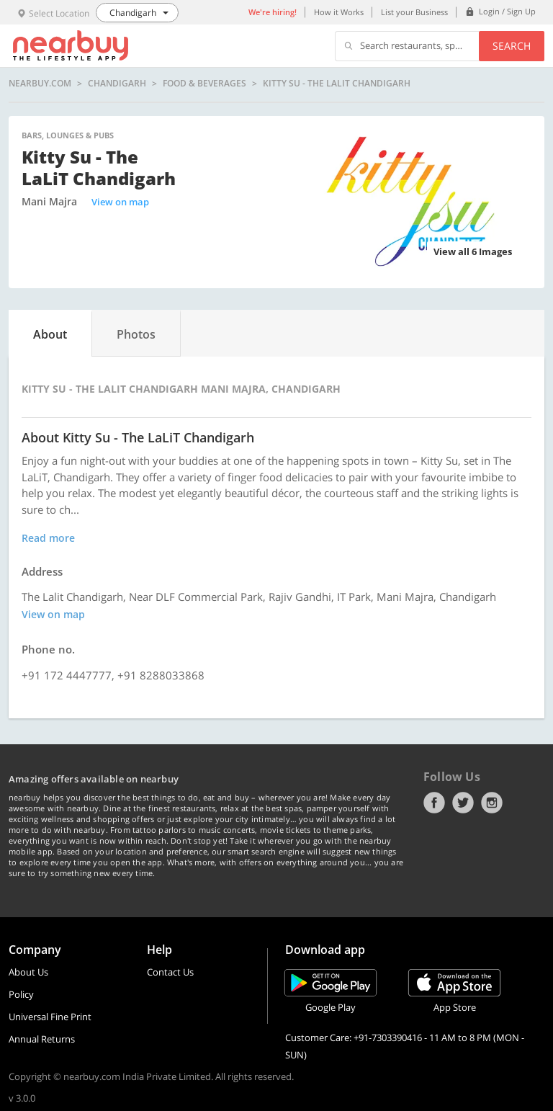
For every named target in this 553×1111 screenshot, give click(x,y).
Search (512, 46)
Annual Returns (42, 1038)
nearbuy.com (40, 84)
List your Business (414, 11)
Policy (21, 994)
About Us (28, 971)
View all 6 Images (472, 251)
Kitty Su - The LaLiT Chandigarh (336, 84)
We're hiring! (272, 11)
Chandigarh (117, 84)
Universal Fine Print (50, 1016)
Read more (48, 538)
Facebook (434, 802)
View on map (120, 201)
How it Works (339, 11)
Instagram (492, 802)
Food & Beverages (204, 84)
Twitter (463, 802)
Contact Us (170, 971)
